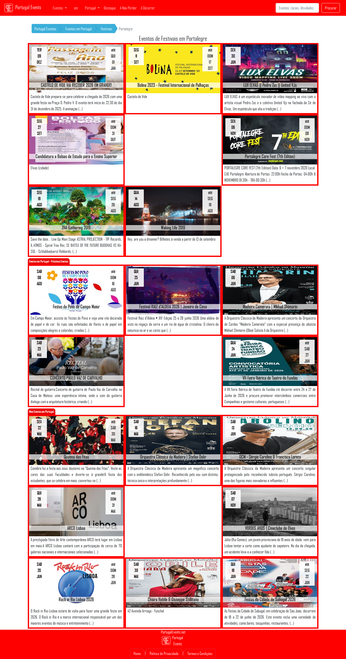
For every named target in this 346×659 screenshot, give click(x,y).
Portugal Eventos (45, 28)
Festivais (106, 28)
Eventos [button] (58, 7)
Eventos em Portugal (78, 28)
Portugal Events (22, 7)
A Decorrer (148, 7)
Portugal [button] (91, 7)
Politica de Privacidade (164, 653)
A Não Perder (128, 7)
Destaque (110, 7)
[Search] (297, 8)
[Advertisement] (173, 150)
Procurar (331, 7)
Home (137, 653)
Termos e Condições (199, 653)
